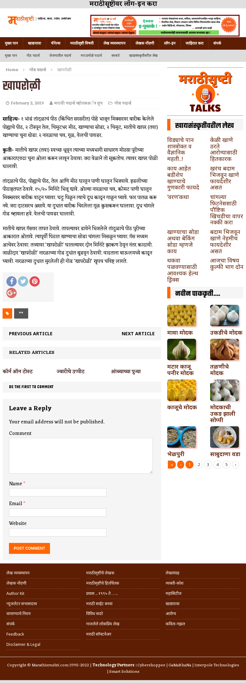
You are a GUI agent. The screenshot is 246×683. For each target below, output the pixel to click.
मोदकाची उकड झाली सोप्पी (222, 413)
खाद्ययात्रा (34, 43)
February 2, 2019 (27, 103)
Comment (20, 433)
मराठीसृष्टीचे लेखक (100, 573)
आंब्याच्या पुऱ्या (126, 371)
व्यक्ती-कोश (175, 583)
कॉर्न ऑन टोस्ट (18, 371)
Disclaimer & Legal (23, 644)
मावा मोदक (180, 332)
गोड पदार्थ (33, 56)
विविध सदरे (94, 613)
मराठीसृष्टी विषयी (82, 43)
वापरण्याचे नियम (18, 613)
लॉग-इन (170, 43)
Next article (138, 333)
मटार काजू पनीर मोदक (180, 369)
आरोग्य (171, 613)
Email (16, 503)
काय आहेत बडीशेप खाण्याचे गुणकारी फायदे (183, 177)
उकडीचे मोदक (226, 332)
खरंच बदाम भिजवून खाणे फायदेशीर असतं (224, 177)
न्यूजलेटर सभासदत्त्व (21, 603)
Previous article (31, 333)
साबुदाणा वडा (225, 454)
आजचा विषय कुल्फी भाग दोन (226, 263)
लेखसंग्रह (172, 573)
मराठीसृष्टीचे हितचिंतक (102, 583)
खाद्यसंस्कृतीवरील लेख (143, 56)
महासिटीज (174, 593)
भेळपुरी (175, 454)
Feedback (15, 634)
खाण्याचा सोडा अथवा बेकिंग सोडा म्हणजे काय (183, 241)
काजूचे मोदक (182, 407)
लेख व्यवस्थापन (114, 43)
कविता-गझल (175, 623)
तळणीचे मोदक (219, 369)
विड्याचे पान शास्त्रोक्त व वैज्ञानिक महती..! (180, 149)
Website (18, 523)
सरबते (115, 56)
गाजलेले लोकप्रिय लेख (102, 623)
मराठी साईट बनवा (99, 603)
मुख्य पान (11, 43)
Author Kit (15, 593)
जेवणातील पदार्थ (60, 56)
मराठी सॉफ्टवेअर (98, 634)
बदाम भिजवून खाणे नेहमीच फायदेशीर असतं (225, 241)
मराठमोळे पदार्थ (91, 56)
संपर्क (217, 43)
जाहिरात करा (194, 43)
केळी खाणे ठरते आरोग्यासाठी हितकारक (223, 149)
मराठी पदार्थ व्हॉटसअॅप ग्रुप (78, 103)
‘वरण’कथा (178, 197)
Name (16, 483)
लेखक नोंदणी (144, 43)
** (21, 313)
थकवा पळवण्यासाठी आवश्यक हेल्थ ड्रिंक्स (182, 269)
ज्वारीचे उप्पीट (71, 371)
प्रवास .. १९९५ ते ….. (102, 593)
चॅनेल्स (55, 43)
